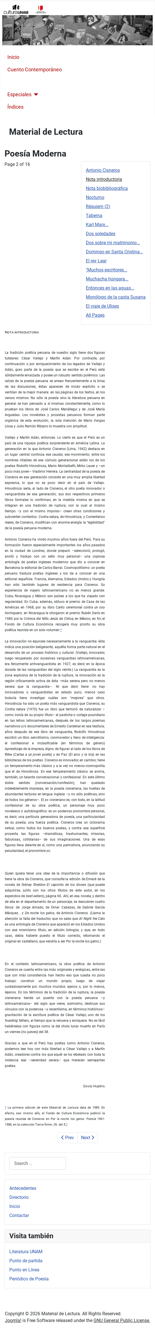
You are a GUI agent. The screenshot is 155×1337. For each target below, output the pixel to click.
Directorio (19, 1197)
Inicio (13, 57)
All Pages (95, 315)
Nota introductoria (104, 179)
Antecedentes (22, 1188)
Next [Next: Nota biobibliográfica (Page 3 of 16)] (87, 1137)
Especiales (19, 94)
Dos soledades (100, 233)
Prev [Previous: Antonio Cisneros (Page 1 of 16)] (67, 1137)
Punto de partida (26, 1260)
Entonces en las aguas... (110, 288)
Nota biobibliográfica (107, 188)
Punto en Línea (24, 1269)
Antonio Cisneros (103, 170)
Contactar (19, 1215)
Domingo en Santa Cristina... (114, 251)
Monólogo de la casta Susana (116, 297)
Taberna (94, 215)
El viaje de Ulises (102, 306)
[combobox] (37, 1163)
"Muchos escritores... (106, 270)
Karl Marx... (97, 224)
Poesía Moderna (25, 82)
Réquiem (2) (98, 206)
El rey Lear (96, 260)
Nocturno (95, 197)
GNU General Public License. (122, 1320)
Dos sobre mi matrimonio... (113, 242)
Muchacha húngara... (107, 279)
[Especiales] (35, 94)
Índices (15, 107)
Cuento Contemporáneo (34, 69)
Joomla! (13, 1320)
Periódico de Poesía (29, 1279)
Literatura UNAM (26, 1251)
